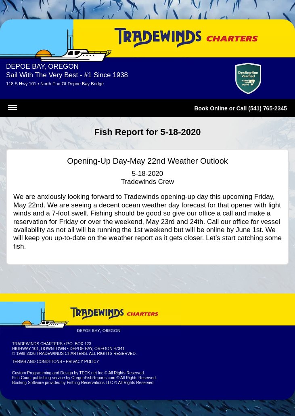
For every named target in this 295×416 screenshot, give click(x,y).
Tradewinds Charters (37, 344)
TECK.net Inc (91, 373)
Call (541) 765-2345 (261, 108)
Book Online (210, 108)
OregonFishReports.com (93, 378)
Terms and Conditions (37, 361)
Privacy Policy (82, 361)
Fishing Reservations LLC (90, 382)
